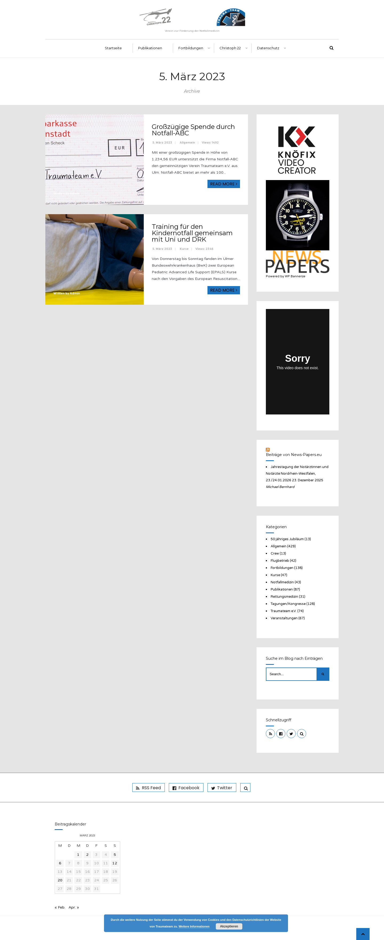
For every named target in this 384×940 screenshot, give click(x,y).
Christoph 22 (230, 48)
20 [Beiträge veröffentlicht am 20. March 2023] (60, 880)
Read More (223, 184)
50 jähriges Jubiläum (287, 539)
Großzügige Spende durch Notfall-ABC (193, 130)
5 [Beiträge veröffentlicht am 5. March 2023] (115, 854)
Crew (275, 553)
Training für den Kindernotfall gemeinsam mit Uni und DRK (192, 233)
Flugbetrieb (280, 561)
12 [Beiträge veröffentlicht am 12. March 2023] (114, 863)
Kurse (184, 249)
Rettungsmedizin (284, 597)
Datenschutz (268, 48)
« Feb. (60, 907)
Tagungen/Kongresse (288, 604)
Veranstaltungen (284, 618)
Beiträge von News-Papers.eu (294, 454)
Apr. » (74, 907)
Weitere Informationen (194, 926)
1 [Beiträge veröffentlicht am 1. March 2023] (78, 854)
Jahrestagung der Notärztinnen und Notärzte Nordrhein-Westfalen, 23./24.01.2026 (297, 473)
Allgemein (187, 143)
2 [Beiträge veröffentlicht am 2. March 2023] (87, 854)
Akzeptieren (229, 926)
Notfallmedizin (282, 582)
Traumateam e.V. (284, 611)
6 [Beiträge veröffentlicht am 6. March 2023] (60, 863)
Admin (75, 194)
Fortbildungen (190, 48)
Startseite (113, 48)
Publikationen (150, 48)
